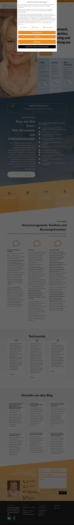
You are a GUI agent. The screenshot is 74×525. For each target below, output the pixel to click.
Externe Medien (48, 27)
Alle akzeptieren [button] (37, 32)
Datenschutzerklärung (46, 21)
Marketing (35, 27)
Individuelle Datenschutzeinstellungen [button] (37, 46)
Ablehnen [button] (37, 42)
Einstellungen (39, 22)
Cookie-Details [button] (37, 49)
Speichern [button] (37, 37)
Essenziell (23, 27)
